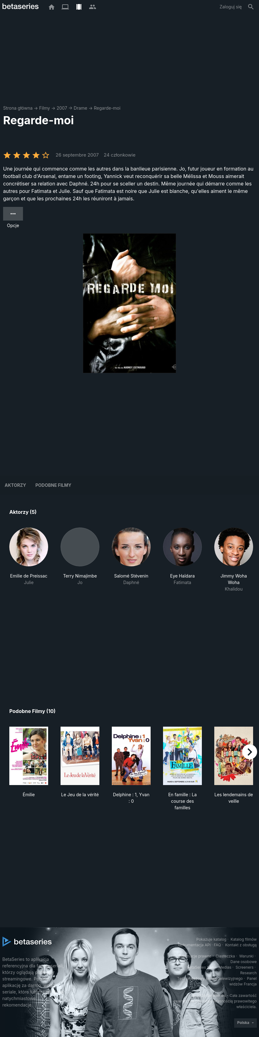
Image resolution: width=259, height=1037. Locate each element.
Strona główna (18, 108)
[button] (28, 560)
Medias (225, 967)
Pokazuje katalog (211, 939)
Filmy (44, 108)
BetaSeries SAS (200, 967)
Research (248, 973)
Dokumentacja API (194, 945)
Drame (80, 108)
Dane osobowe (243, 961)
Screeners (244, 967)
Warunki (246, 956)
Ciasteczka (225, 956)
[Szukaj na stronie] (251, 7)
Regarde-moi (107, 108)
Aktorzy (15, 485)
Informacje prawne (195, 956)
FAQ (217, 945)
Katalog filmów (244, 939)
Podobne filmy (53, 485)
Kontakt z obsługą (241, 945)
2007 (62, 108)
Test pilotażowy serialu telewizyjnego (210, 978)
